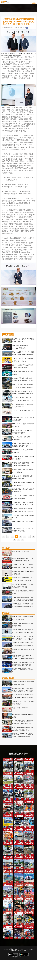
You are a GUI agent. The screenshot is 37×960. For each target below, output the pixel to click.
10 (18, 539)
